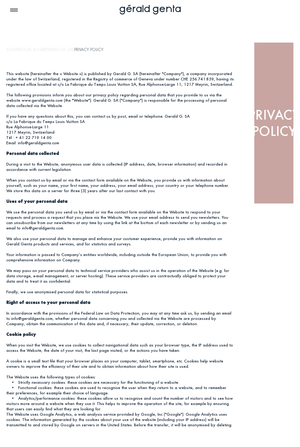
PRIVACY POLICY (88, 49)
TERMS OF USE (60, 49)
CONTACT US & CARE (26, 49)
